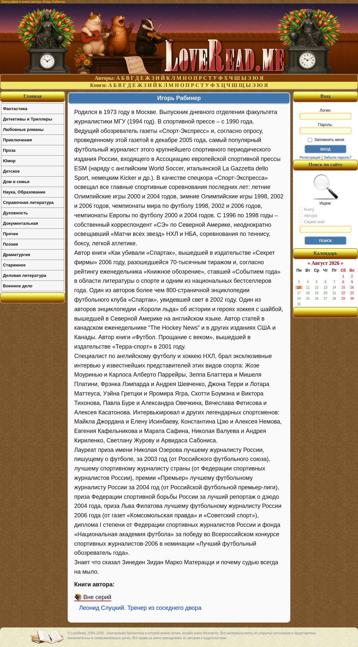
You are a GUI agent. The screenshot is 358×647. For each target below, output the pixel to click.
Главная (32, 96)
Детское (11, 171)
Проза (9, 150)
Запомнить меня (326, 139)
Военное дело (18, 285)
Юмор (9, 160)
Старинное (14, 265)
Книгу (306, 209)
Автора (308, 215)
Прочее (10, 233)
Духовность (15, 212)
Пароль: (325, 128)
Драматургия (16, 254)
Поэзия (10, 244)
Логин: (325, 114)
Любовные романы (23, 129)
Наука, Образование (24, 192)
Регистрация (309, 157)
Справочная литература (28, 202)
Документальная (20, 223)
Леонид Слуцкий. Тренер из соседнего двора (140, 608)
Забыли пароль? (337, 157)
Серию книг (312, 221)
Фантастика (15, 108)
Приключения (17, 139)
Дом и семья (16, 181)
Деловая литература (24, 275)
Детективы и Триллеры (27, 119)
